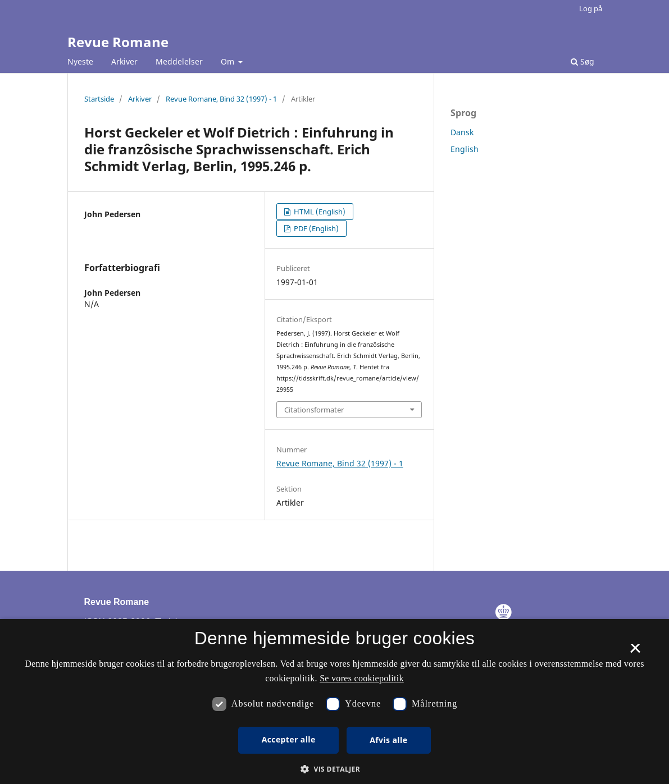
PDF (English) (315, 228)
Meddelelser (179, 61)
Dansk (462, 132)
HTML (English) (318, 212)
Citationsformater (314, 410)
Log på (590, 8)
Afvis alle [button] (388, 740)
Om (228, 61)
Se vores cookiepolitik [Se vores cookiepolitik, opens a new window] (362, 678)
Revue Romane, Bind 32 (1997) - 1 (221, 99)
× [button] (635, 652)
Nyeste (80, 61)
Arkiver (124, 61)
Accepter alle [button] (289, 739)
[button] (334, 769)
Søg (582, 61)
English (464, 149)
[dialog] (334, 701)
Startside (99, 99)
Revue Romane (118, 42)
